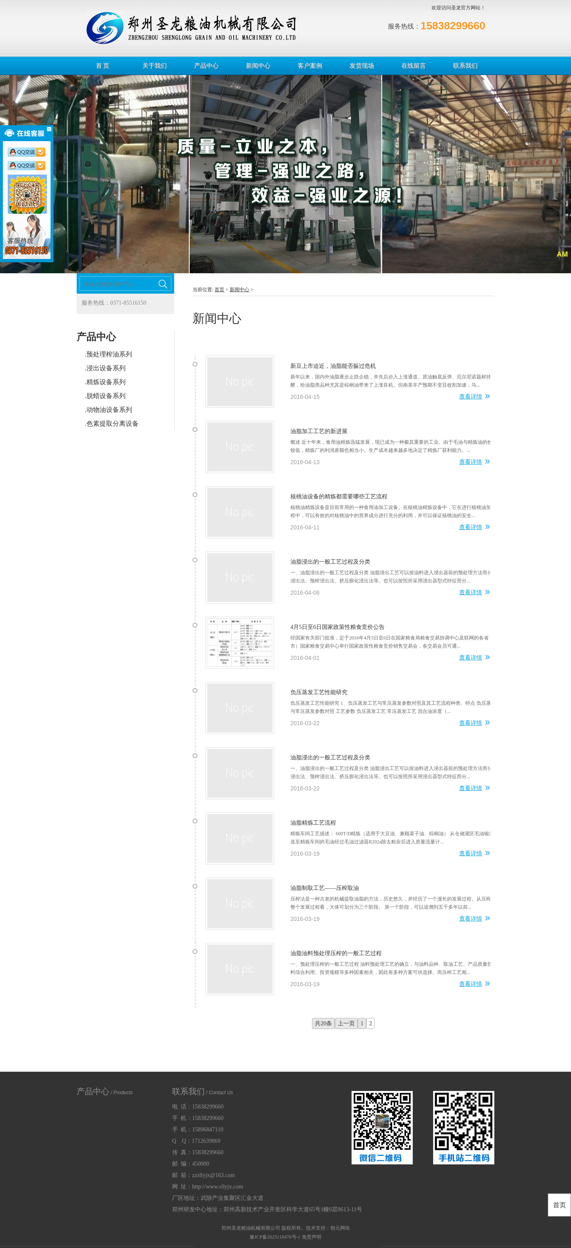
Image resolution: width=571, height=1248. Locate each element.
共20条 (323, 1023)
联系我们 (465, 65)
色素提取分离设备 (112, 423)
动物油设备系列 (109, 409)
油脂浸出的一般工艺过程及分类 (330, 562)
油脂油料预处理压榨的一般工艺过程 (336, 953)
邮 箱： (203, 1175)
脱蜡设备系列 (106, 395)
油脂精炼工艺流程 (313, 823)
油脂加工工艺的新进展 (318, 431)
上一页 (346, 1023)
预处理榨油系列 (109, 354)
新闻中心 (258, 65)
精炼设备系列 (106, 381)
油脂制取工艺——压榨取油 (324, 888)
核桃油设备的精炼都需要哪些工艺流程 (338, 496)
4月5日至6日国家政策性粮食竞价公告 (337, 627)
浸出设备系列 (106, 368)
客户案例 (310, 65)
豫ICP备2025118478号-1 (275, 1237)
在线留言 (413, 65)
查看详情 (474, 397)
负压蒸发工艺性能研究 (318, 692)
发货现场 (362, 65)
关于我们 (154, 65)
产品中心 (206, 65)
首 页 (103, 65)
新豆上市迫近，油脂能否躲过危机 (333, 366)
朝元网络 (340, 1228)
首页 (219, 289)
